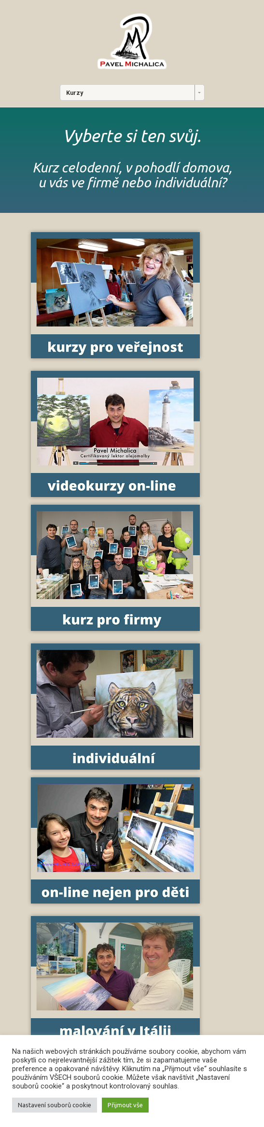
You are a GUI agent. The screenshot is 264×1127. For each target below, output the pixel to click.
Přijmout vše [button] (125, 1104)
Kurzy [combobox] (74, 92)
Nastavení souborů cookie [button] (54, 1104)
